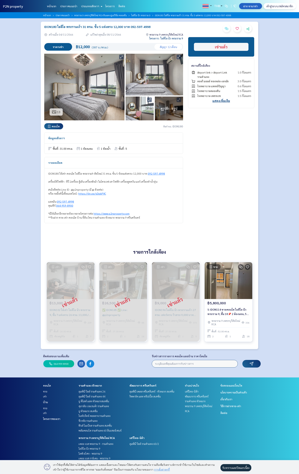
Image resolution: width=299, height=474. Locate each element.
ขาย (45, 391)
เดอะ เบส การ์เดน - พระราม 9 (94, 458)
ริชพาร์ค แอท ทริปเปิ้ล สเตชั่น (145, 396)
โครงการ (110, 6)
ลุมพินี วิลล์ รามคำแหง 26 (92, 391)
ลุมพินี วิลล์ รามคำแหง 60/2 (144, 443)
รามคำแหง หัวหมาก (90, 385)
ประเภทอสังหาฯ (91, 6)
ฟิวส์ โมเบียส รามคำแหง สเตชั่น (95, 425)
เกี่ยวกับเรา (226, 399)
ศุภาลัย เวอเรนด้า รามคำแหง (94, 406)
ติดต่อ (121, 6)
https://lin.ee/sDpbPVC (92, 193)
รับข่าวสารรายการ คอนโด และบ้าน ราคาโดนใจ (179, 356)
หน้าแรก (51, 6)
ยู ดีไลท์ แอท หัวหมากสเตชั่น (94, 401)
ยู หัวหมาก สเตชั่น (88, 411)
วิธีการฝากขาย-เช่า (230, 406)
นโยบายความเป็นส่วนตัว (233, 392)
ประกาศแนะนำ (68, 6)
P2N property (13, 6)
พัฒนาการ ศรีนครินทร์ (142, 385)
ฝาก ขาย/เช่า (250, 6)
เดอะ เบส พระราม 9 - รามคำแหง (96, 443)
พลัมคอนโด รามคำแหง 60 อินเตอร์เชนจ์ (100, 430)
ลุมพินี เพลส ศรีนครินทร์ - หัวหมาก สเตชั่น (151, 391)
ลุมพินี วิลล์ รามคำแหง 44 (92, 396)
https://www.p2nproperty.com (111, 213)
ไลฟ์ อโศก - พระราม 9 (90, 453)
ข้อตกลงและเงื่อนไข (231, 385)
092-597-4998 (156, 173)
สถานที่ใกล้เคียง (200, 65)
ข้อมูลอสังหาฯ (56, 138)
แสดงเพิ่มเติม (221, 101)
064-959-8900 (64, 205)
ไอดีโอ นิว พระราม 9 (140, 15)
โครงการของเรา (51, 418)
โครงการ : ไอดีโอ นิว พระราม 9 (166, 38)
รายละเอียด (55, 162)
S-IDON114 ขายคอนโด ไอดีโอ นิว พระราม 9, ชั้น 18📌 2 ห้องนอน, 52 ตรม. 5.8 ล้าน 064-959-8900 (227, 312)
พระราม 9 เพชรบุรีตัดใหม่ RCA (97, 438)
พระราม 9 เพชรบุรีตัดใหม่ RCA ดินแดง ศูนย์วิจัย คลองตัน (100, 15)
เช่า (45, 396)
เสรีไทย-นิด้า (137, 438)
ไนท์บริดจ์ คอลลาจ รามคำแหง (94, 415)
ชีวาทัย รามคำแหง (88, 420)
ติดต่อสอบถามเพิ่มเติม (56, 356)
